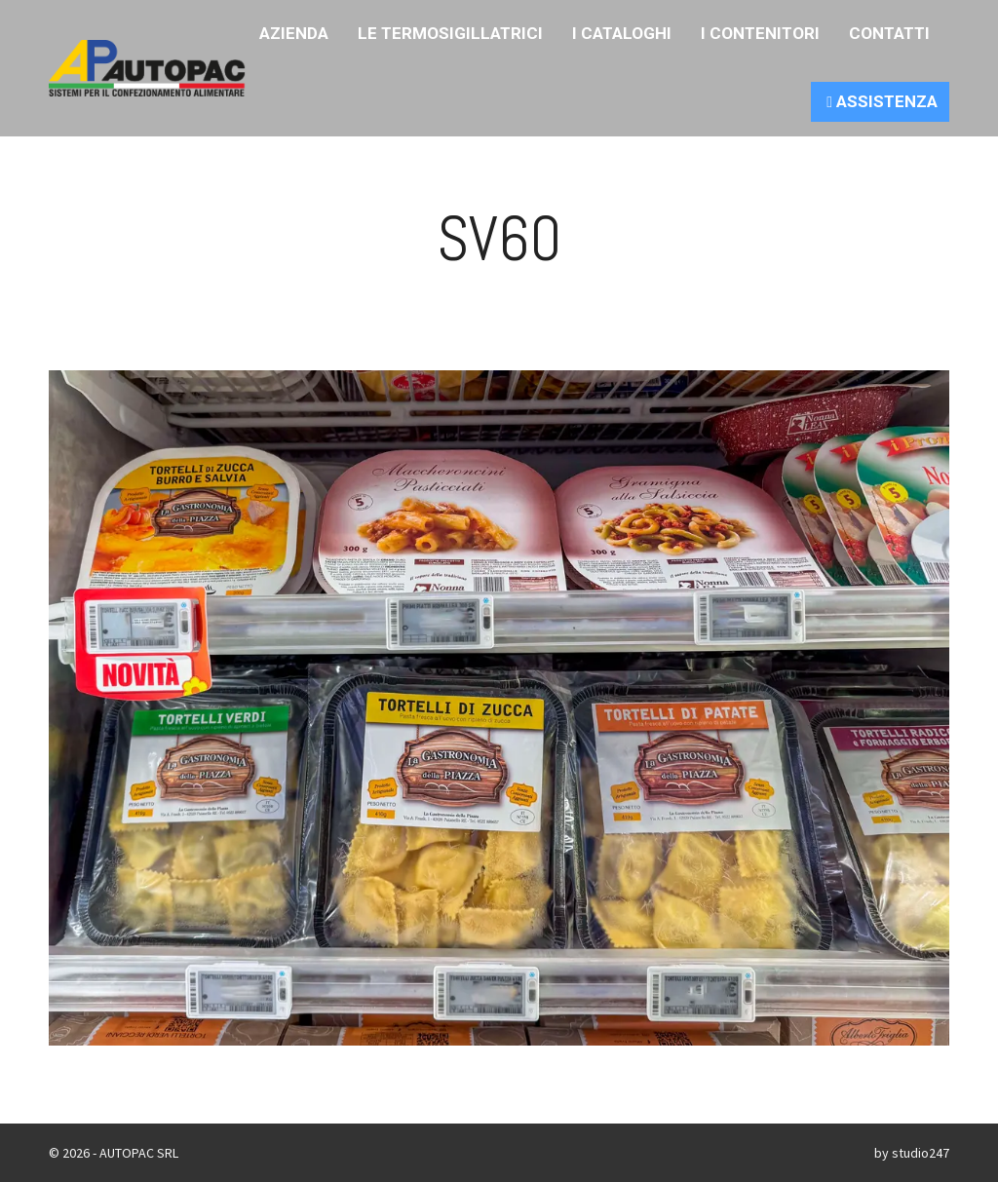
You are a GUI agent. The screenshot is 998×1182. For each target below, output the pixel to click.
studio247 (920, 1153)
